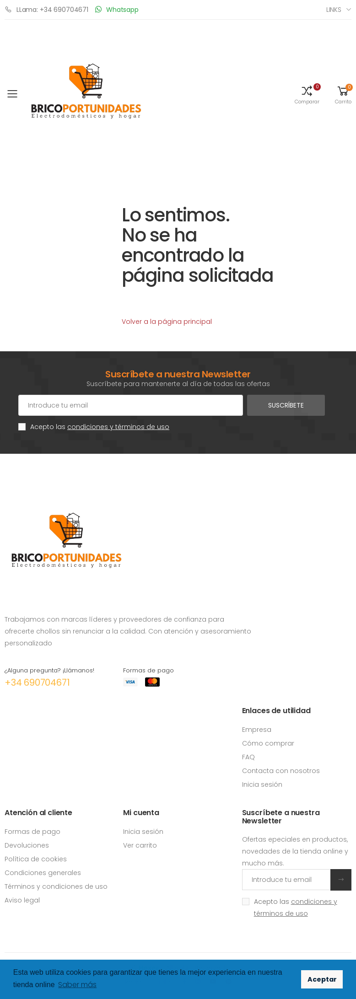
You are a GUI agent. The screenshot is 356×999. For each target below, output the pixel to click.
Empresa (256, 729)
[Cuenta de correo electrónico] (130, 405)
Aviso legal (22, 900)
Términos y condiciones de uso (56, 886)
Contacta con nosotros (281, 770)
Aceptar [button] (322, 979)
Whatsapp (117, 9)
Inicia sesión (262, 784)
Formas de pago (32, 831)
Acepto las (99, 426)
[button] (307, 94)
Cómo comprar (268, 743)
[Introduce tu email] (286, 879)
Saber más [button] (77, 984)
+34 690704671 (37, 682)
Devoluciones (27, 845)
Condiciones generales (43, 872)
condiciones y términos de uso (118, 426)
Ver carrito (140, 845)
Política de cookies (36, 859)
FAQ (248, 757)
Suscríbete (286, 405)
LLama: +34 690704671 (46, 9)
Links (333, 9)
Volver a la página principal (167, 321)
